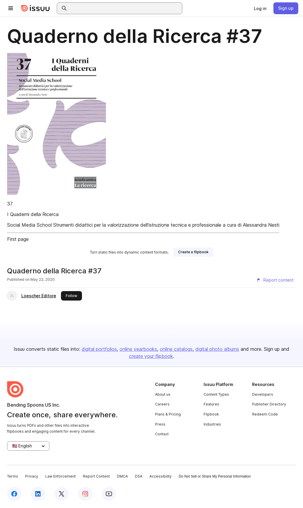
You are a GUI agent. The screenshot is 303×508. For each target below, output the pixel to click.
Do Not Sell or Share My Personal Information (215, 476)
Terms (12, 476)
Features (211, 404)
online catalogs (176, 349)
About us (162, 394)
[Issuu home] (35, 8)
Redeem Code (265, 414)
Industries (212, 424)
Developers (262, 394)
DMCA (122, 476)
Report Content (96, 476)
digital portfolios (99, 349)
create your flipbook (151, 356)
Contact (162, 434)
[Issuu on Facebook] (14, 494)
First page (18, 239)
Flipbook (211, 414)
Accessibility (160, 476)
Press (160, 424)
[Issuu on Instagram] (85, 494)
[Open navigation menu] (11, 8)
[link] (260, 8)
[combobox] (125, 8)
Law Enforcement (60, 476)
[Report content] (275, 280)
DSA (138, 476)
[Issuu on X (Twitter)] (61, 494)
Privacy (31, 476)
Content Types (216, 394)
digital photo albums (217, 349)
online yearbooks (138, 349)
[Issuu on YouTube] (109, 494)
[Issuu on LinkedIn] (38, 494)
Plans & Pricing (168, 414)
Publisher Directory (269, 404)
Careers (162, 404)
